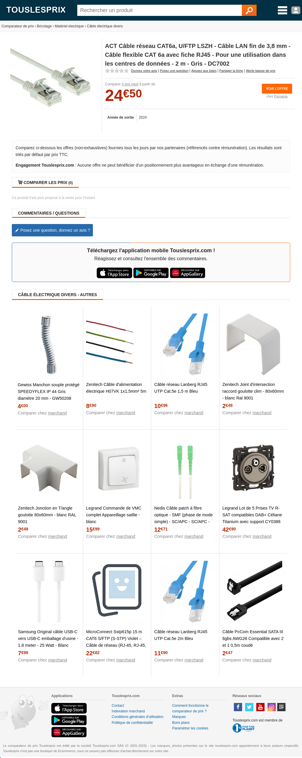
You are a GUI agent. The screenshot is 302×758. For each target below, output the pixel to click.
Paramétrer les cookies (190, 728)
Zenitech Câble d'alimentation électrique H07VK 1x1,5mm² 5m (116, 388)
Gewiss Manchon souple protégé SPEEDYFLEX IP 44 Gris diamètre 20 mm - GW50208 (49, 391)
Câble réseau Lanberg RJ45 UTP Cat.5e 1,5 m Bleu (180, 388)
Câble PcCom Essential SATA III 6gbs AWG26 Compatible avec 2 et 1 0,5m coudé (252, 638)
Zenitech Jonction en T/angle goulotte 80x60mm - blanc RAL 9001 (47, 515)
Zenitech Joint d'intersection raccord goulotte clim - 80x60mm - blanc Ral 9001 (253, 391)
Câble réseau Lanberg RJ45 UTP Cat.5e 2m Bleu (180, 635)
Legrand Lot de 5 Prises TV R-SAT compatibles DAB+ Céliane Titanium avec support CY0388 (252, 515)
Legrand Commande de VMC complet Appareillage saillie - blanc (113, 515)
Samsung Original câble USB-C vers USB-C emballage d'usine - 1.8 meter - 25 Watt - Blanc (48, 638)
